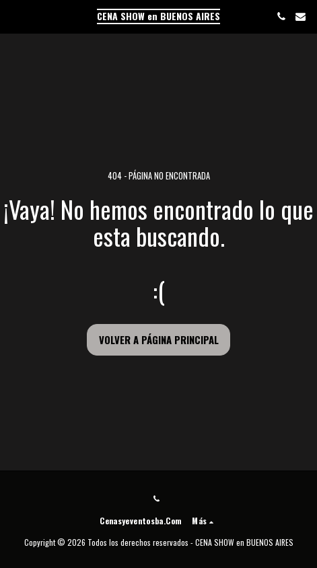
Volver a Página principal (159, 339)
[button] (14, 16)
